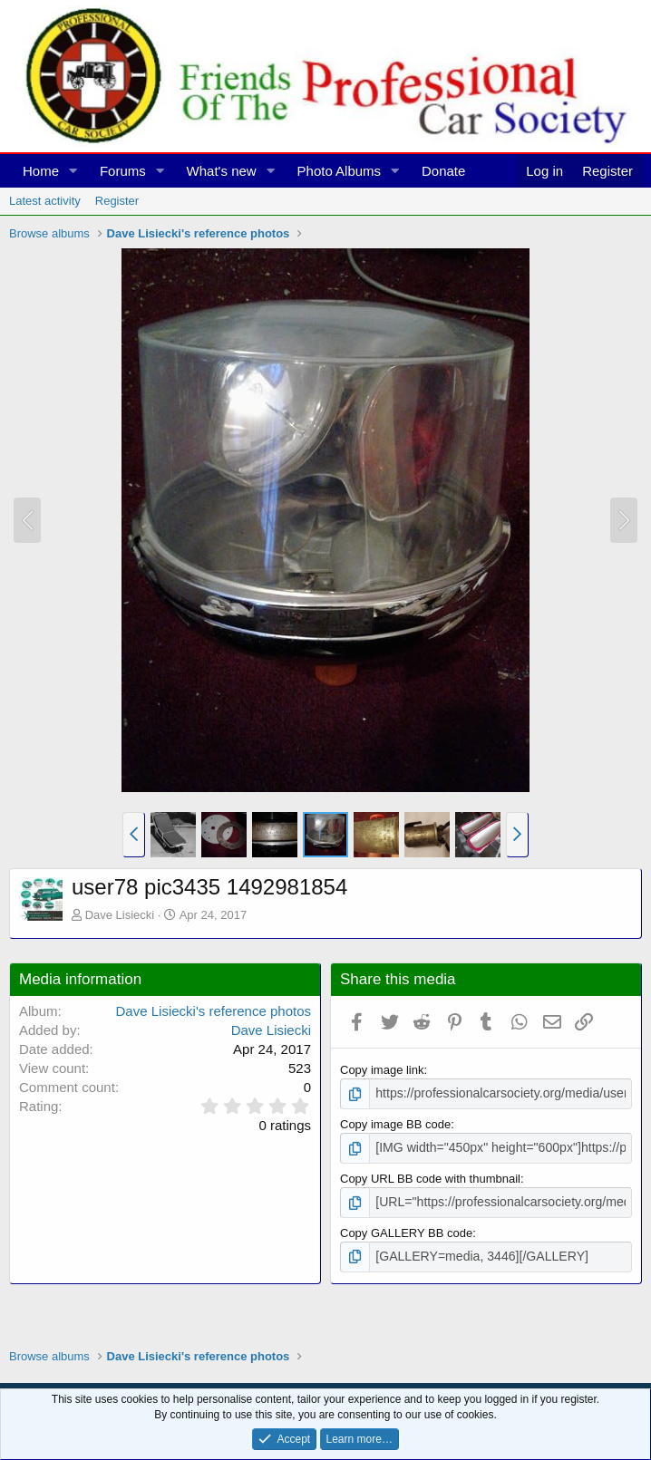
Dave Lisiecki (120, 915)
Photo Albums (339, 171)
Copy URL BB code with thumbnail (430, 1176)
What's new (222, 171)
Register (117, 201)
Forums (123, 171)
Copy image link (382, 1070)
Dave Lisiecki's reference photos (213, 1011)
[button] (73, 171)
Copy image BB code (395, 1123)
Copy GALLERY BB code (406, 1228)
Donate (443, 171)
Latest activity (45, 201)
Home (41, 171)
